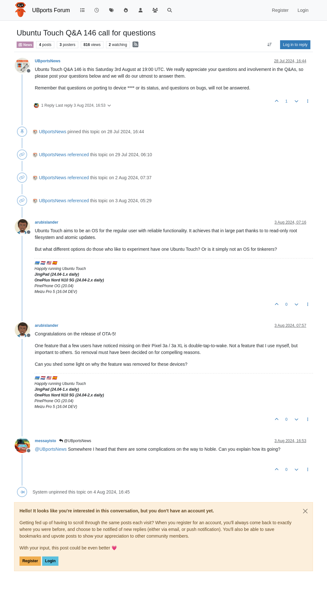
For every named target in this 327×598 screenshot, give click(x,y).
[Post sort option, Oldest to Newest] (269, 44)
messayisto (45, 441)
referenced (78, 154)
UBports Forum (51, 10)
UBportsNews (47, 61)
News (25, 45)
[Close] (305, 511)
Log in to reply (295, 44)
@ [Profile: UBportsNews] (51, 449)
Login (50, 561)
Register (30, 561)
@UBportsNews (75, 441)
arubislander (46, 222)
